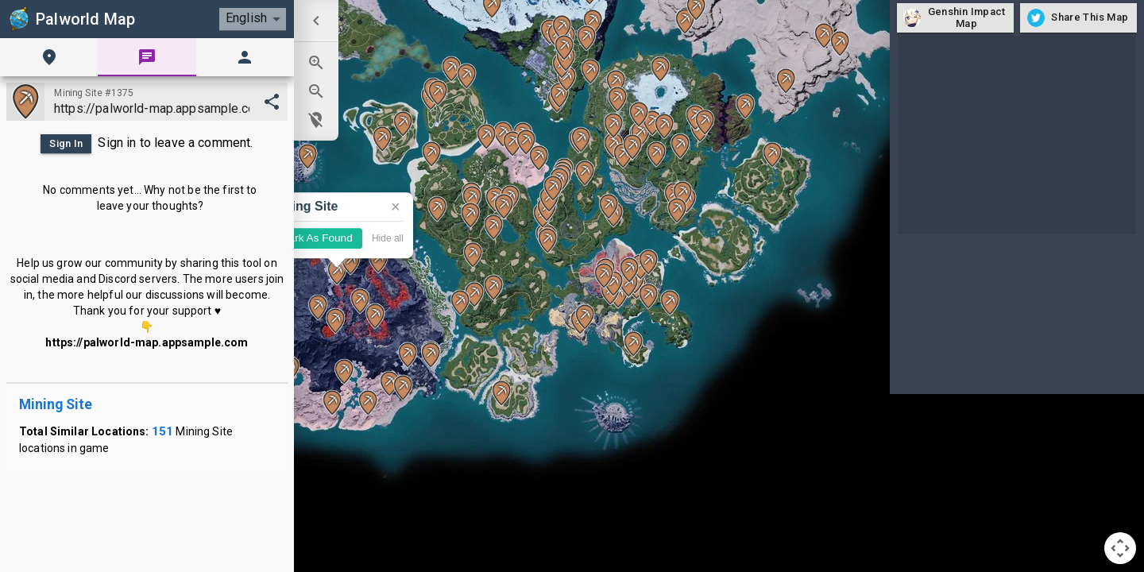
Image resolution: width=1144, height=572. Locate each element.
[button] (613, 125)
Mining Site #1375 (93, 93)
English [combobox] (246, 17)
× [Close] (395, 206)
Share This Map (1078, 18)
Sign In (66, 143)
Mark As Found (316, 239)
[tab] (49, 57)
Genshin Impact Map (955, 18)
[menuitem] (316, 20)
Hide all (388, 238)
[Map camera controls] (1120, 548)
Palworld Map (70, 19)
